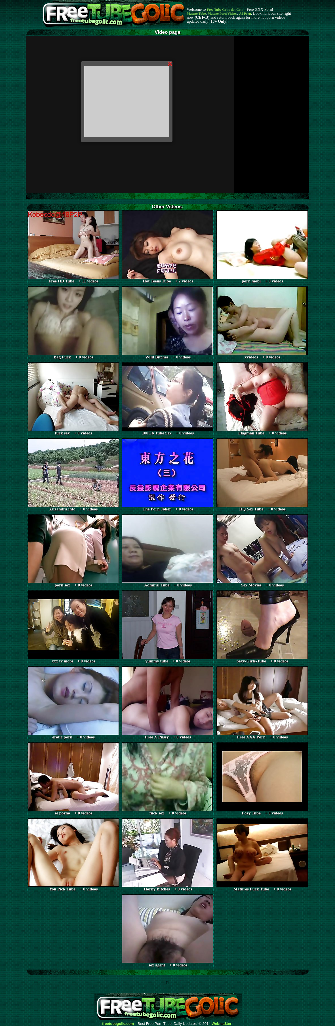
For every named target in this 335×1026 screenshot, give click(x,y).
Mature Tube (196, 14)
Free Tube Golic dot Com (225, 10)
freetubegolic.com (118, 1024)
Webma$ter (221, 1024)
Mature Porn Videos (222, 14)
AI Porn (245, 14)
